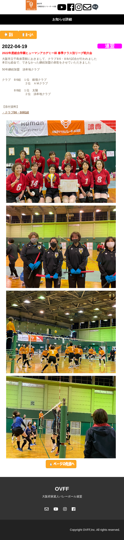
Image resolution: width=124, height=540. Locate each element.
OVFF (62, 489)
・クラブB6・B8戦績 (15, 112)
